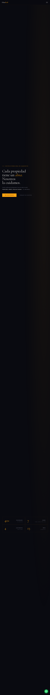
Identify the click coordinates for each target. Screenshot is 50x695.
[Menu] (47, 2)
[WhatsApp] (46, 691)
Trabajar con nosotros (26, 195)
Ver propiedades (9, 195)
